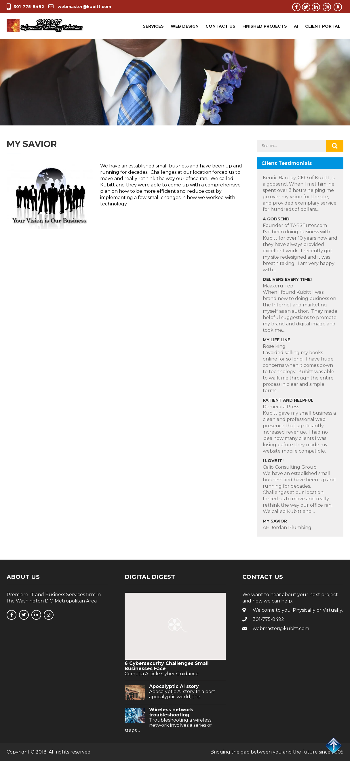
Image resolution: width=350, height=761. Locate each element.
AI (296, 26)
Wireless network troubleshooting (171, 712)
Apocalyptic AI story (174, 686)
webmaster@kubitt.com (79, 6)
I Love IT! (273, 460)
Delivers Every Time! (287, 279)
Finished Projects (264, 26)
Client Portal (323, 26)
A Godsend (276, 219)
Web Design (185, 26)
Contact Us (220, 26)
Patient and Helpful (288, 400)
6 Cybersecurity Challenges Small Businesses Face (167, 666)
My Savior (275, 521)
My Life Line (276, 339)
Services (153, 26)
